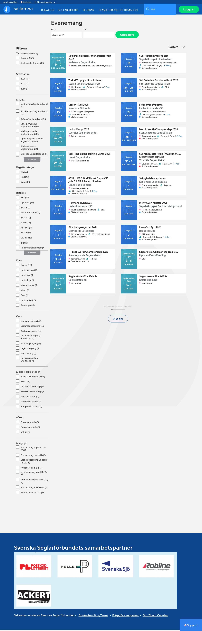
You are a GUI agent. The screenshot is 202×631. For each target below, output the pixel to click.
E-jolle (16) (26, 224)
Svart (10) (25, 183)
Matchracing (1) (28, 355)
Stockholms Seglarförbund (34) (34, 114)
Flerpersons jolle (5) (30, 428)
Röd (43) (25, 178)
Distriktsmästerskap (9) (32, 388)
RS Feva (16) (26, 229)
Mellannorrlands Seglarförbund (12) (30, 134)
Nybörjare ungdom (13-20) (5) (34, 475)
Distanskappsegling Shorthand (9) (30, 338)
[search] (159, 10)
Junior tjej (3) (27, 276)
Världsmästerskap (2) (31, 403)
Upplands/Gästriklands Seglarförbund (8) (32, 141)
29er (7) (24, 244)
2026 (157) (25, 80)
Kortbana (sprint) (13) (31, 332)
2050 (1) (24, 90)
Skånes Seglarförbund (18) (33, 120)
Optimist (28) (27, 204)
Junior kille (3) (27, 281)
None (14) (25, 383)
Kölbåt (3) (25, 433)
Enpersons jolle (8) (30, 423)
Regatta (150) (27, 59)
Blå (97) (24, 173)
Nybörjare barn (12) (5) (31, 469)
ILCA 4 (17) (26, 219)
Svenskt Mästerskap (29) (33, 377)
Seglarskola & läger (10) (32, 64)
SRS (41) (25, 199)
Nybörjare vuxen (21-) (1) (32, 494)
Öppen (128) (26, 266)
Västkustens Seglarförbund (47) (34, 106)
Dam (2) (24, 296)
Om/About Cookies (155, 616)
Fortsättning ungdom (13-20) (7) (33, 450)
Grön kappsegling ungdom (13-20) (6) (34, 462)
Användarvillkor (10, 2)
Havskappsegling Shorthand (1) (29, 360)
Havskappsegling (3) (31, 344)
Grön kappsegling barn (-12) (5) (34, 482)
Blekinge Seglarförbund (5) (34, 155)
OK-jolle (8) (26, 239)
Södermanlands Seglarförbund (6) (29, 148)
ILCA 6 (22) (26, 209)
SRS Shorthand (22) (30, 214)
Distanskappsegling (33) (32, 327)
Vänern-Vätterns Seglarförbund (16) (30, 126)
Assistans (27, 2)
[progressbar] (118, 310)
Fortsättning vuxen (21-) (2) (34, 489)
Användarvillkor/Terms (93, 616)
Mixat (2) (25, 291)
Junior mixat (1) (28, 301)
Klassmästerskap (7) (30, 398)
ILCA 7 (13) (26, 234)
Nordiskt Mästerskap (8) (32, 393)
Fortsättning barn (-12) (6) (33, 456)
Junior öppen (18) (29, 271)
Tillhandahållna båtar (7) (32, 249)
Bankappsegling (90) (31, 322)
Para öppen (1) (28, 306)
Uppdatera (127, 35)
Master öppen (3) (29, 286)
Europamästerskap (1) (31, 408)
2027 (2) (24, 85)
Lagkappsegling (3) (30, 349)
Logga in (188, 10)
